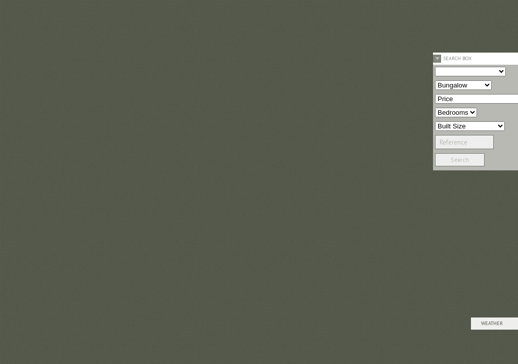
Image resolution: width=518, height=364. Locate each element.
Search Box (457, 58)
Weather (492, 323)
